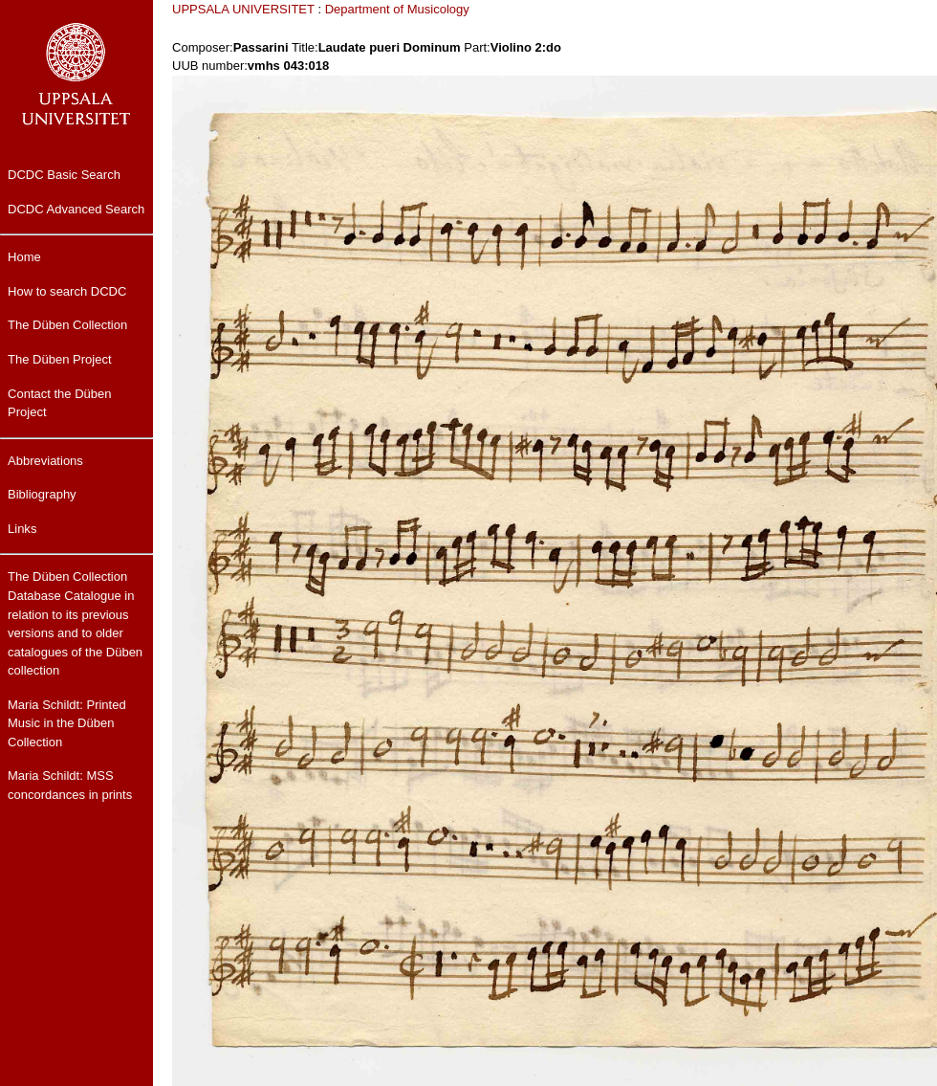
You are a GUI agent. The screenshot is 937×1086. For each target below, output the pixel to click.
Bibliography (42, 494)
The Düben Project (60, 359)
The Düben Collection (67, 325)
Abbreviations (45, 461)
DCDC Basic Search (64, 174)
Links (22, 528)
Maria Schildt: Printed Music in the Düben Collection (67, 723)
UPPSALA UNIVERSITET (243, 9)
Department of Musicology (397, 9)
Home (24, 257)
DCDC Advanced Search (76, 209)
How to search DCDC (67, 291)
